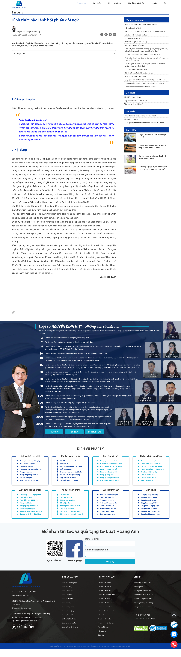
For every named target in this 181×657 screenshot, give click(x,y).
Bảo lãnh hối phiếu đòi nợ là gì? (137, 38)
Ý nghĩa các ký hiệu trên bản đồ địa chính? (153, 141)
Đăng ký (117, 567)
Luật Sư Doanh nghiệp (71, 590)
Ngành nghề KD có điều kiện (30, 520)
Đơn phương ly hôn (107, 520)
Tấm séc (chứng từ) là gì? (135, 49)
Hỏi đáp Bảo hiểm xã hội (107, 619)
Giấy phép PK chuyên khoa (150, 517)
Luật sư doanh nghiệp (30, 493)
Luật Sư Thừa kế (69, 606)
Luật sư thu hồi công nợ (71, 635)
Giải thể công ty (26, 481)
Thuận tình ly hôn (107, 517)
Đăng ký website (66, 508)
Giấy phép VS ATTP (67, 514)
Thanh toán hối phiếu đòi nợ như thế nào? (141, 26)
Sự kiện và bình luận (105, 627)
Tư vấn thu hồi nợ (107, 511)
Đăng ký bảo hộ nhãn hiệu (109, 463)
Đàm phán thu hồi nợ (108, 514)
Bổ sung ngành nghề (27, 514)
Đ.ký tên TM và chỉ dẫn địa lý (111, 469)
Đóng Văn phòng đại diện (29, 478)
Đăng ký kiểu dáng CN (108, 475)
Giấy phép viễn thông (149, 502)
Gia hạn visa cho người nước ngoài (145, 615)
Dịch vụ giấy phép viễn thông (143, 611)
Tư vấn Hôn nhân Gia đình (107, 602)
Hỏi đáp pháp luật (135, 5)
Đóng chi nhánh (26, 475)
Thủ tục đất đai (66, 472)
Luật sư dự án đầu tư (70, 631)
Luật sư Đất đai (69, 602)
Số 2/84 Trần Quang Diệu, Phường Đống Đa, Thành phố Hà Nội (35, 607)
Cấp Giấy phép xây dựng (69, 484)
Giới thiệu (94, 5)
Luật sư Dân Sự (110, 493)
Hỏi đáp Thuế (103, 623)
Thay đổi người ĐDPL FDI (29, 505)
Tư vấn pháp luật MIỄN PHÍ (143, 598)
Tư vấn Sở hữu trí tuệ (106, 615)
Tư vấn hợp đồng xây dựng (70, 478)
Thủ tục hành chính (70, 493)
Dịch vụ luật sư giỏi (30, 458)
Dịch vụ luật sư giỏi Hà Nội (142, 590)
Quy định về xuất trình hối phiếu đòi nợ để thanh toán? (146, 87)
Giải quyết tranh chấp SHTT (110, 484)
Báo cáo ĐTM (65, 466)
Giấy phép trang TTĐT (149, 508)
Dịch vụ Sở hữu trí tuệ (71, 627)
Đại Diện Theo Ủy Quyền (109, 499)
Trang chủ (78, 5)
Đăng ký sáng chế (106, 478)
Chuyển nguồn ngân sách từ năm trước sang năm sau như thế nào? (153, 152)
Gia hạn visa (64, 499)
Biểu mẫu (102, 643)
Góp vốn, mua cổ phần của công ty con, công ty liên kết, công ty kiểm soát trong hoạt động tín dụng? (145, 54)
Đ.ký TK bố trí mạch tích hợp (111, 466)
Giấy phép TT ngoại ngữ (150, 511)
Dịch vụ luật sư (113, 5)
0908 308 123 (19, 610)
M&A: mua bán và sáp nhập (29, 484)
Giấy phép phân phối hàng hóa (31, 517)
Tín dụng (20, 13)
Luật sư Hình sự (69, 598)
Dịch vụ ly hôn (138, 594)
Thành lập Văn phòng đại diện (31, 472)
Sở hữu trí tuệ (111, 458)
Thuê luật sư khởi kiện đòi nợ (143, 602)
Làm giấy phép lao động (149, 499)
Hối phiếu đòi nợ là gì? (133, 30)
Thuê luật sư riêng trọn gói (151, 466)
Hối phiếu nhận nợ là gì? (134, 41)
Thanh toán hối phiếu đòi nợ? (136, 83)
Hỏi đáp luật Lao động (106, 606)
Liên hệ (154, 5)
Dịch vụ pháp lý (90, 450)
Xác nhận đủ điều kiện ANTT (70, 511)
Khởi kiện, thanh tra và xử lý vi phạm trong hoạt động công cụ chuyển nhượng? (145, 64)
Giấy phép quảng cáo (148, 505)
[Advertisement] (64, 78)
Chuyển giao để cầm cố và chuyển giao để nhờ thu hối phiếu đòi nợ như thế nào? (145, 70)
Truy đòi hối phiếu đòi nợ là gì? (136, 45)
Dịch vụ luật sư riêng (151, 458)
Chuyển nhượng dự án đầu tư (71, 475)
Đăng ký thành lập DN (28, 466)
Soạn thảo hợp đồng (107, 502)
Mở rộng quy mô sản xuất (29, 511)
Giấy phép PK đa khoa (149, 514)
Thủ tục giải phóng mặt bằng (71, 469)
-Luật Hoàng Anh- (71, 654)
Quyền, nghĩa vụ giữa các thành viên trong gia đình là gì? (152, 163)
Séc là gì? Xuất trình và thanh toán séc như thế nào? (145, 34)
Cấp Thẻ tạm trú (66, 502)
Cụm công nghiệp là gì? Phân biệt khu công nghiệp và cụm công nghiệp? (153, 175)
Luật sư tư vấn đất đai (149, 481)
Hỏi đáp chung (104, 639)
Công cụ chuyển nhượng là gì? (136, 76)
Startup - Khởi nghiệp (149, 475)
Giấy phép (151, 493)
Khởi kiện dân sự (147, 484)
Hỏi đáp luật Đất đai (105, 598)
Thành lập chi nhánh (27, 469)
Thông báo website (67, 505)
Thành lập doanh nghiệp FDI (30, 499)
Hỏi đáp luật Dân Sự (105, 590)
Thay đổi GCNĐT (26, 502)
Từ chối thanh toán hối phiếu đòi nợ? (139, 79)
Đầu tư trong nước (70, 458)
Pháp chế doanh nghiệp (149, 463)
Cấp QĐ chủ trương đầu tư (70, 463)
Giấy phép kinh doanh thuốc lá (71, 520)
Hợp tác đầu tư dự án (68, 481)
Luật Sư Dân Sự (69, 594)
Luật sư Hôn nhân (69, 623)
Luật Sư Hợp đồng (69, 615)
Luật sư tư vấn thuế (148, 478)
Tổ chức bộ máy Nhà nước (107, 631)
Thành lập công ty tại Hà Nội (143, 606)
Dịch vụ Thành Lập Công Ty (30, 463)
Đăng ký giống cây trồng (109, 481)
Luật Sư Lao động (69, 619)
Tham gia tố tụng (106, 505)
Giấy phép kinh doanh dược (151, 520)
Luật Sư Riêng (68, 611)
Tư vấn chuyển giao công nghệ (152, 472)
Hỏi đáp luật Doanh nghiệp (107, 611)
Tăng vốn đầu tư (26, 508)
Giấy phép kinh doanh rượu (70, 517)
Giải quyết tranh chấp (108, 508)
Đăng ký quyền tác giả (108, 472)
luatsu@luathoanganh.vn (23, 614)
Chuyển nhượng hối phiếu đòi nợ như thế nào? (142, 59)
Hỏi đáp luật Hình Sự (105, 594)
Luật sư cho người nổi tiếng (151, 469)
